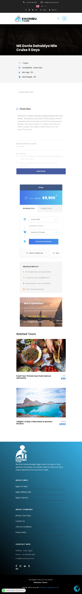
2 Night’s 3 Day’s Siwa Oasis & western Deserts (34, 422)
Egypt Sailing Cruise (23, 492)
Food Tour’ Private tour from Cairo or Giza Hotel (33, 377)
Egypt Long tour (22, 497)
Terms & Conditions (24, 527)
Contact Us (20, 521)
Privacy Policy (21, 532)
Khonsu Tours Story (23, 515)
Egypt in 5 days (22, 486)
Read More (41, 171)
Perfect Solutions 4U (49, 587)
